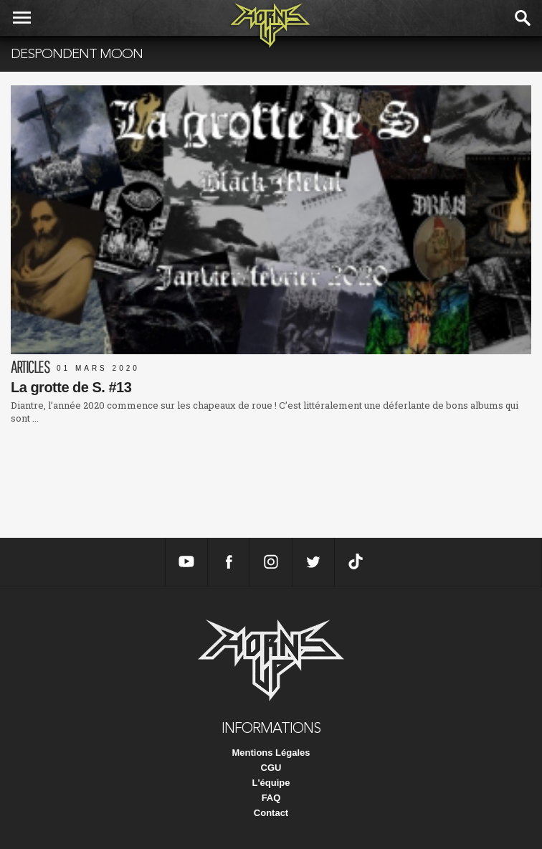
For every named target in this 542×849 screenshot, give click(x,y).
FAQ (271, 797)
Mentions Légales (271, 752)
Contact (271, 812)
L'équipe (271, 782)
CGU (271, 767)
